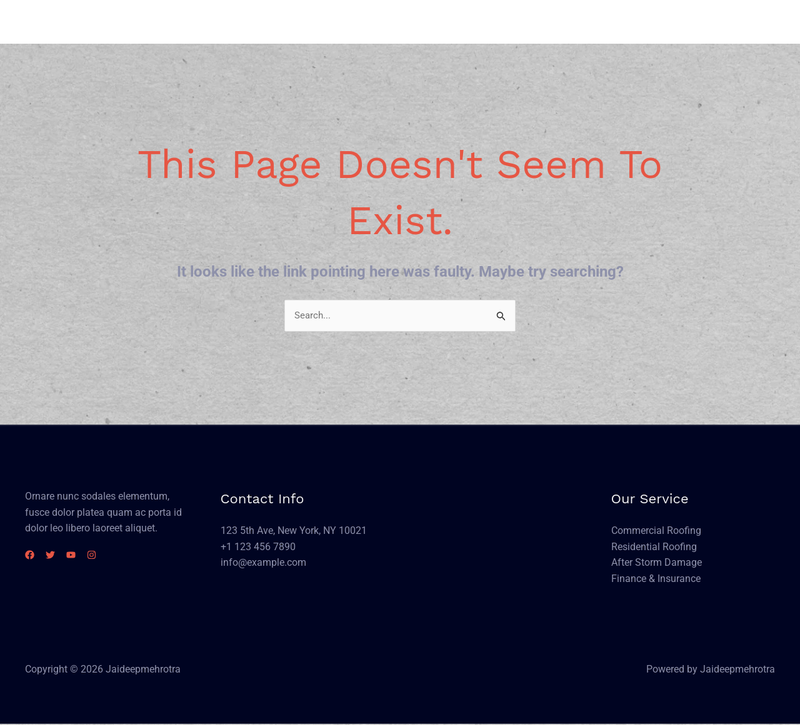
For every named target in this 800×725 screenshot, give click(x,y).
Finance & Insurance (656, 579)
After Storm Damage (656, 563)
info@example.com (263, 563)
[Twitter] (57, 555)
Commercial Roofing (656, 531)
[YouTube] (86, 555)
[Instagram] (114, 555)
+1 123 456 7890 (258, 547)
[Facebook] (29, 555)
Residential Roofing (654, 547)
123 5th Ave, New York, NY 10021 (294, 531)
